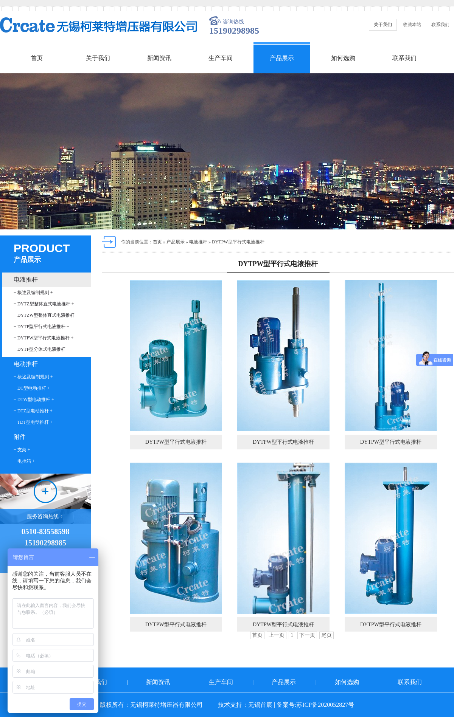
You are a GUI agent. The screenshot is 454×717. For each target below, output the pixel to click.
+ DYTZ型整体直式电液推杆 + (44, 304)
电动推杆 (26, 363)
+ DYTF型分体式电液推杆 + (41, 349)
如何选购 (343, 58)
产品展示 (282, 58)
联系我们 (440, 24)
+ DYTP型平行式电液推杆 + (41, 326)
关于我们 (383, 24)
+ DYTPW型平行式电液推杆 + (43, 338)
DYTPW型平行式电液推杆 (238, 242)
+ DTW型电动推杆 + (34, 399)
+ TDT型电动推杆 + (33, 422)
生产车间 (220, 58)
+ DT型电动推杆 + (32, 388)
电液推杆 (26, 279)
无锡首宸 (260, 705)
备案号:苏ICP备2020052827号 (315, 705)
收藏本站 (412, 24)
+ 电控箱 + (24, 461)
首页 (37, 58)
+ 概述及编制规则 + (33, 292)
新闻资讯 (159, 58)
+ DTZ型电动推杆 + (33, 410)
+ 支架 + (22, 449)
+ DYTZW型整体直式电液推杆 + (46, 315)
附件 (20, 436)
